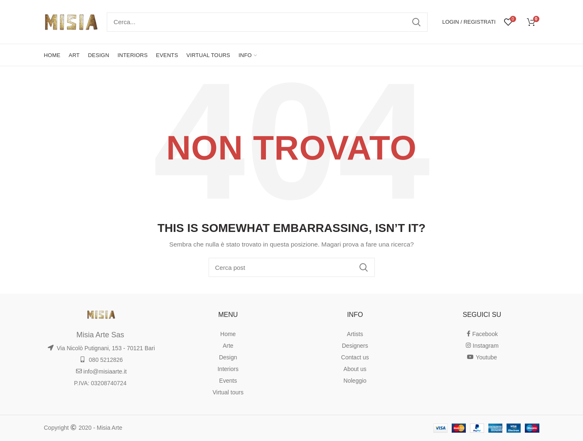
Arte (228, 345)
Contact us (355, 357)
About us (355, 369)
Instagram (482, 345)
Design (228, 357)
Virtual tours (228, 392)
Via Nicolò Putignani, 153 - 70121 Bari (101, 348)
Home (228, 334)
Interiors (228, 369)
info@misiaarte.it (101, 371)
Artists (355, 334)
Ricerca (416, 22)
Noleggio (355, 380)
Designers (355, 345)
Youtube (482, 357)
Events (228, 380)
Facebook (482, 334)
